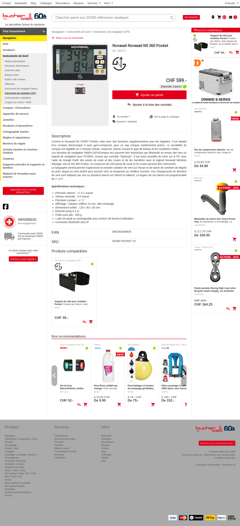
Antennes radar (12, 70)
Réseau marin (12, 75)
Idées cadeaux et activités (18, 483)
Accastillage (11, 445)
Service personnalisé (64, 439)
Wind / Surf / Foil (13, 476)
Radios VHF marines (15, 79)
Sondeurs (9, 49)
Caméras (8, 158)
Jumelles (8, 119)
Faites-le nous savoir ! (23, 258)
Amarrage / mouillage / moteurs (20, 454)
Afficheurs (10, 84)
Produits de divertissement (18, 492)
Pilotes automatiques (15, 61)
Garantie (58, 445)
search (172, 18)
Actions (8, 495)
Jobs (103, 461)
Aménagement (12, 457)
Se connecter (191, 17)
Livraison (58, 442)
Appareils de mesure (16, 113)
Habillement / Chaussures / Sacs (21, 439)
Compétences (61, 435)
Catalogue (46, 3)
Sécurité (9, 442)
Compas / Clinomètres (17, 107)
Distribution (60, 457)
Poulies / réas (11, 448)
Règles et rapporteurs (16, 137)
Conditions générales (224, 458)
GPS (5, 43)
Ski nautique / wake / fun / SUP (20, 473)
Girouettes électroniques (17, 66)
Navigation (9, 37)
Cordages (9, 451)
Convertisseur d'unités (65, 451)
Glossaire (59, 454)
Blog (33, 3)
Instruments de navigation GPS (20, 93)
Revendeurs (63, 3)
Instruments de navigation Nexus (21, 88)
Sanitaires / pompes (15, 464)
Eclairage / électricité (15, 461)
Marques (79, 3)
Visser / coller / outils (15, 470)
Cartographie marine (15, 131)
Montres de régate (14, 143)
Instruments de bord (78, 31)
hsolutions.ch (228, 465)
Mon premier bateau (15, 486)
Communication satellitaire (18, 98)
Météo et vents (61, 448)
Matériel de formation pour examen (19, 175)
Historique (106, 439)
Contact (6, 3)
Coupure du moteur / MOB (18, 102)
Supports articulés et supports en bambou (24, 166)
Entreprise (106, 435)
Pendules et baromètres (18, 125)
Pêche (8, 479)
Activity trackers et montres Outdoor (20, 151)
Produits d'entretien (14, 467)
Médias (105, 457)
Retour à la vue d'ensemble (67, 38)
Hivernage (10, 489)
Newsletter (21, 3)
